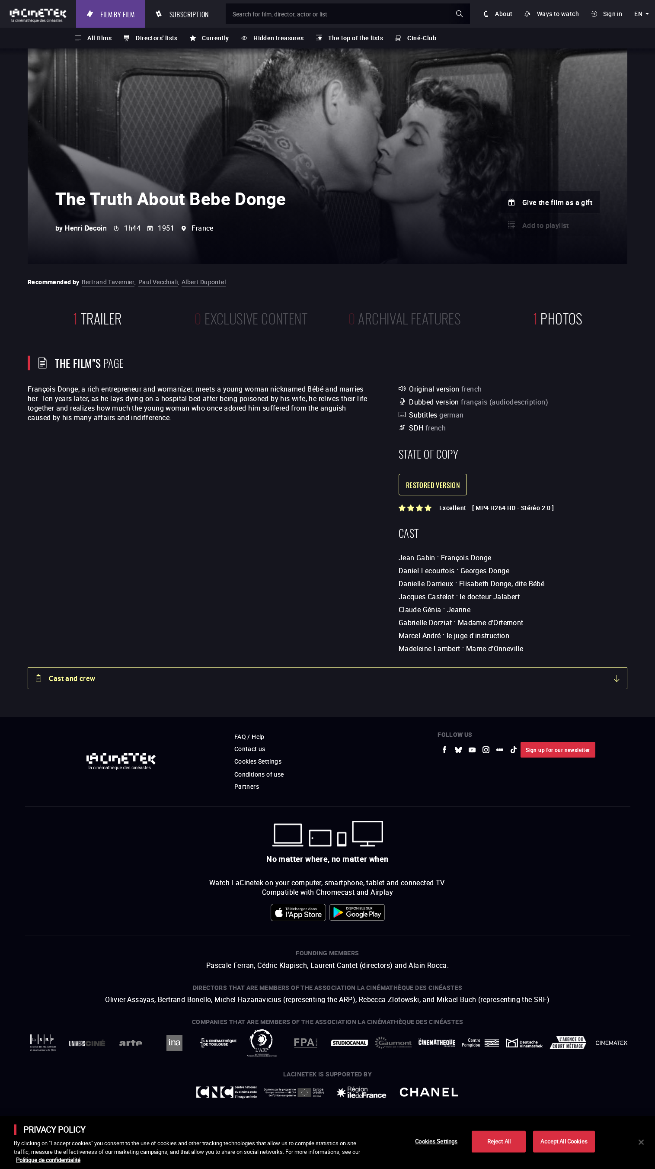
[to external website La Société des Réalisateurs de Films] (43, 1043)
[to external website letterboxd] (500, 750)
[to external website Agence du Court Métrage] (568, 1042)
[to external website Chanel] (429, 1092)
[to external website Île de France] (361, 1092)
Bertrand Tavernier (108, 282)
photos (557, 317)
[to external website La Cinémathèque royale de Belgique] (611, 1043)
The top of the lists (355, 38)
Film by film (117, 13)
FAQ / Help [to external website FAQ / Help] (249, 736)
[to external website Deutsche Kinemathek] (524, 1042)
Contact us (249, 749)
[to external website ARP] (261, 1043)
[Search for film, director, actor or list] (348, 13)
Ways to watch (558, 14)
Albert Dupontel (204, 282)
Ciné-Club (421, 38)
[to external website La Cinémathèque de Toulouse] (218, 1042)
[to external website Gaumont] (393, 1043)
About (503, 14)
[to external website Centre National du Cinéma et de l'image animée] (226, 1092)
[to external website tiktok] (514, 750)
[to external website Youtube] (472, 750)
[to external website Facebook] (444, 750)
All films (99, 38)
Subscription (189, 13)
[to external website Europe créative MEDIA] (294, 1092)
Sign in (612, 14)
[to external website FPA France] (305, 1043)
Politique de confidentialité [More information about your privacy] (48, 1160)
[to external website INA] (174, 1043)
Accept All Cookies (563, 1141)
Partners (246, 786)
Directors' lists (156, 38)
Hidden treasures (278, 38)
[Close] (641, 1142)
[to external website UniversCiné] (87, 1043)
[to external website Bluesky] (458, 750)
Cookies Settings (257, 761)
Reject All (499, 1141)
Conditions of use (259, 774)
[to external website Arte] (130, 1043)
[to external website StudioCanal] (349, 1043)
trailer (97, 317)
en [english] (638, 14)
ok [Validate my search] (459, 13)
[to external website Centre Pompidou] (480, 1042)
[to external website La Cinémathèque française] (437, 1042)
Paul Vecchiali (158, 282)
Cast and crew (72, 678)
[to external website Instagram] (486, 750)
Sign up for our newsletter (558, 749)
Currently (215, 38)
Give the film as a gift (557, 202)
